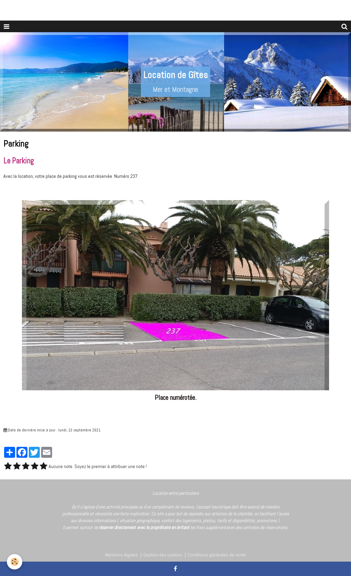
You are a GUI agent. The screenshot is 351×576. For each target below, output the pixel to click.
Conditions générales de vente (216, 555)
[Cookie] (14, 561)
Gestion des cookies (162, 555)
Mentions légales (121, 555)
